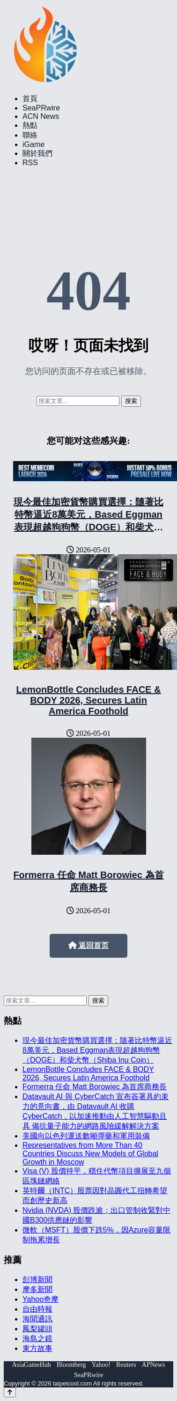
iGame (33, 144)
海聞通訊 (37, 1319)
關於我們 (37, 153)
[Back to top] (10, 1392)
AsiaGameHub (31, 1364)
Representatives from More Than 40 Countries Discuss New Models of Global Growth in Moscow (90, 1153)
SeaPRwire (41, 108)
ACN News (40, 116)
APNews (153, 1364)
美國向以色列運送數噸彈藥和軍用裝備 (86, 1136)
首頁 (29, 99)
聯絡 (29, 135)
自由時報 (37, 1309)
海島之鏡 (37, 1338)
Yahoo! (101, 1364)
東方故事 (37, 1348)
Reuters (126, 1364)
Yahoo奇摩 (40, 1299)
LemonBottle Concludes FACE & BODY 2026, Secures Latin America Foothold (88, 700)
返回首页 (88, 945)
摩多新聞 (37, 1289)
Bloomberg (71, 1364)
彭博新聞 (37, 1280)
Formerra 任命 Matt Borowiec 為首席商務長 (94, 1087)
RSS (30, 163)
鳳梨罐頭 (37, 1329)
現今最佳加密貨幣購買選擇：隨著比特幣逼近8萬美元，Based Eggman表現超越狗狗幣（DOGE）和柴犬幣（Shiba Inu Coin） (97, 1050)
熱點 (29, 125)
